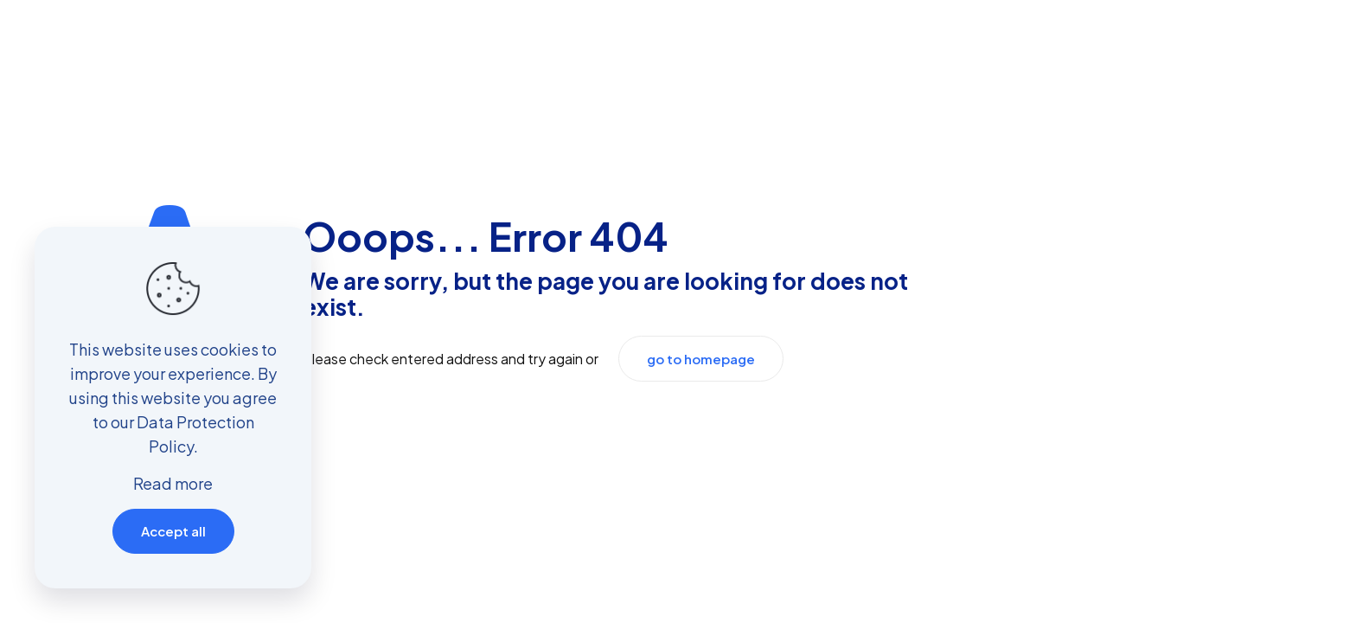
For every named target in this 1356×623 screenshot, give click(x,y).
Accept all (173, 531)
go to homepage (701, 358)
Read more (173, 483)
